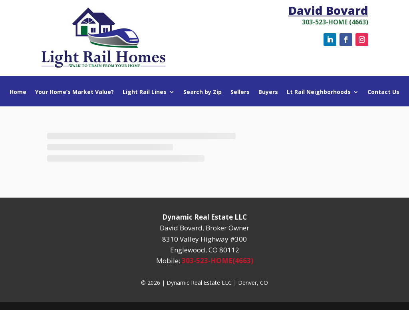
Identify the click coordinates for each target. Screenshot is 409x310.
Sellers (240, 92)
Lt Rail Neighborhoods (319, 92)
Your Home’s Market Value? (74, 92)
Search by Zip (202, 92)
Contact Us (383, 92)
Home (18, 92)
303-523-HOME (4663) (335, 22)
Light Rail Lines (145, 92)
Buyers (268, 92)
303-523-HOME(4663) (217, 260)
